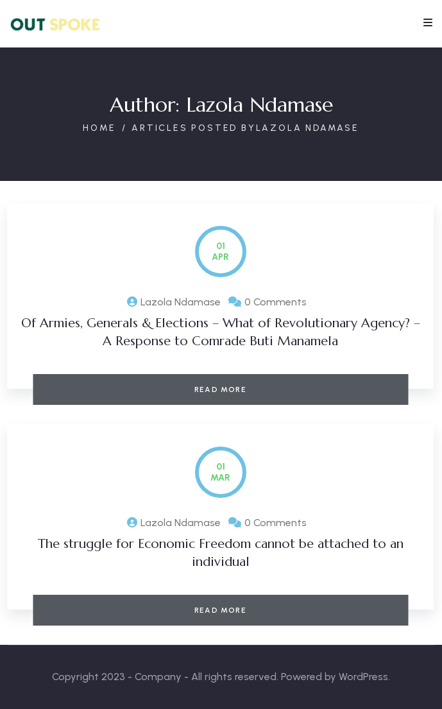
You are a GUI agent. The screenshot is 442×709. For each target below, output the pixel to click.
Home (99, 128)
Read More (220, 389)
